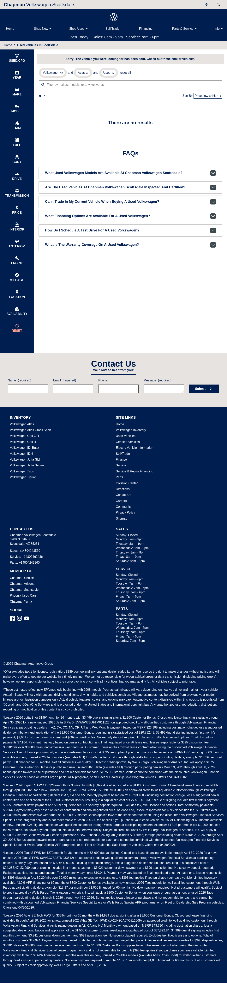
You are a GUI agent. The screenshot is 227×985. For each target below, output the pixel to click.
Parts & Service (184, 29)
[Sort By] (208, 96)
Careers (121, 508)
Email (64, 387)
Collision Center (126, 490)
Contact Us (123, 502)
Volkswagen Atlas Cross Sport (30, 437)
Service (120, 472)
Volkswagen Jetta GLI (24, 466)
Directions (122, 496)
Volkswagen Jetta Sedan (26, 472)
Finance (121, 466)
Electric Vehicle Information (134, 455)
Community (124, 513)
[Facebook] (12, 625)
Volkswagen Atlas (21, 431)
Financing (145, 29)
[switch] (17, 58)
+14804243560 (28, 558)
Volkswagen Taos (21, 478)
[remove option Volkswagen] (52, 73)
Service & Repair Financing (134, 478)
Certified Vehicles (127, 449)
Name (19, 387)
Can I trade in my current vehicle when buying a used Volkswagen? (130, 202)
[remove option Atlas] (82, 73)
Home (10, 29)
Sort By (188, 96)
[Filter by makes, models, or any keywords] (130, 85)
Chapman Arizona (22, 591)
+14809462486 (31, 564)
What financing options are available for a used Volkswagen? (130, 217)
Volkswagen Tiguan (23, 484)
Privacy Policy (125, 519)
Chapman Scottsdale (23, 597)
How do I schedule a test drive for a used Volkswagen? (130, 231)
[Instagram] (19, 625)
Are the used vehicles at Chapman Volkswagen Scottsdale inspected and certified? (130, 188)
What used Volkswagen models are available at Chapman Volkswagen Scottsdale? (130, 174)
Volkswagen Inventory (131, 437)
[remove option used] (107, 73)
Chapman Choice (21, 585)
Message (157, 387)
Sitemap (121, 525)
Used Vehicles (125, 443)
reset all (123, 73)
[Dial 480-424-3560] (219, 4)
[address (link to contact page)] (207, 4)
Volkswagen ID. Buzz (23, 455)
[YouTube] (26, 625)
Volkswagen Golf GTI (23, 443)
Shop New (43, 29)
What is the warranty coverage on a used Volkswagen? (130, 245)
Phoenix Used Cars (22, 602)
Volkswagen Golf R (22, 449)
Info (219, 29)
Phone (103, 387)
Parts (119, 484)
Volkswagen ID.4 (21, 461)
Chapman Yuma (20, 608)
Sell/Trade (112, 29)
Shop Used (79, 29)
